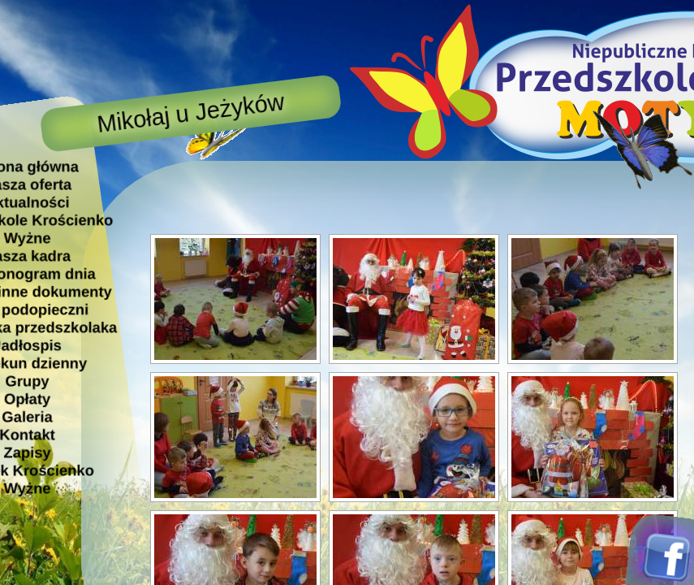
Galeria (27, 416)
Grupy (27, 380)
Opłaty (27, 398)
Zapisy (26, 452)
